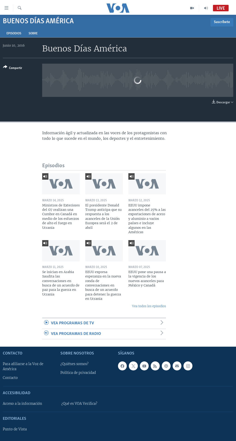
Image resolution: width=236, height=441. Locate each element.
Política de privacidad (78, 373)
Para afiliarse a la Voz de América (23, 366)
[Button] (12, 68)
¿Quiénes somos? (74, 364)
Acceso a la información (22, 404)
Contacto (10, 378)
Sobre (33, 33)
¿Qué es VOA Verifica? (79, 404)
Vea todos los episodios (149, 306)
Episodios (13, 33)
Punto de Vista (15, 429)
